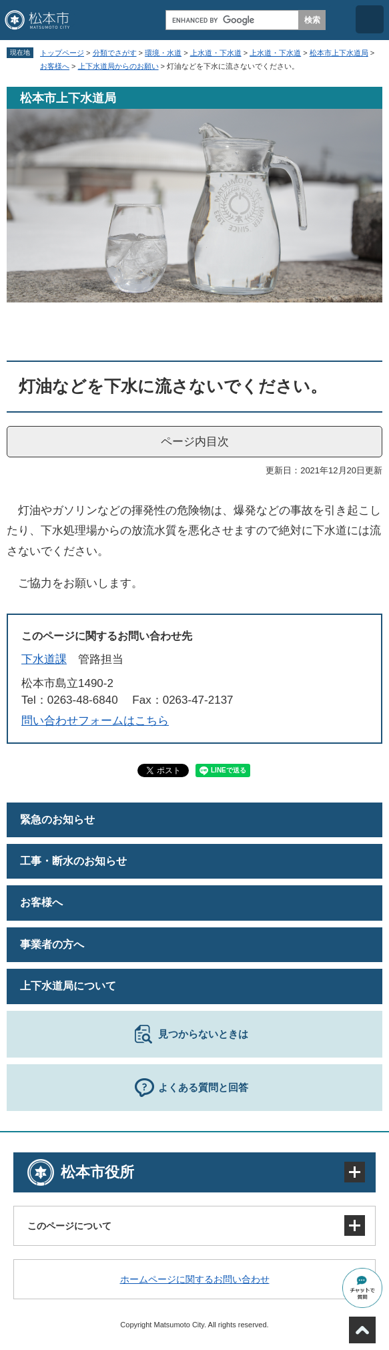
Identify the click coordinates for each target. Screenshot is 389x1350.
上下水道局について (68, 985)
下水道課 (44, 659)
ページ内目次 (195, 441)
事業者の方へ (52, 944)
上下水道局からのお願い (118, 66)
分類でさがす (115, 53)
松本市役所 (97, 1172)
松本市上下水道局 (339, 53)
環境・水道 (163, 53)
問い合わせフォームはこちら (95, 720)
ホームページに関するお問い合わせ (195, 1279)
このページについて (69, 1225)
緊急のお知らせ (57, 819)
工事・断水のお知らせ (73, 861)
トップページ (62, 53)
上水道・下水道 (216, 53)
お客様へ (54, 66)
